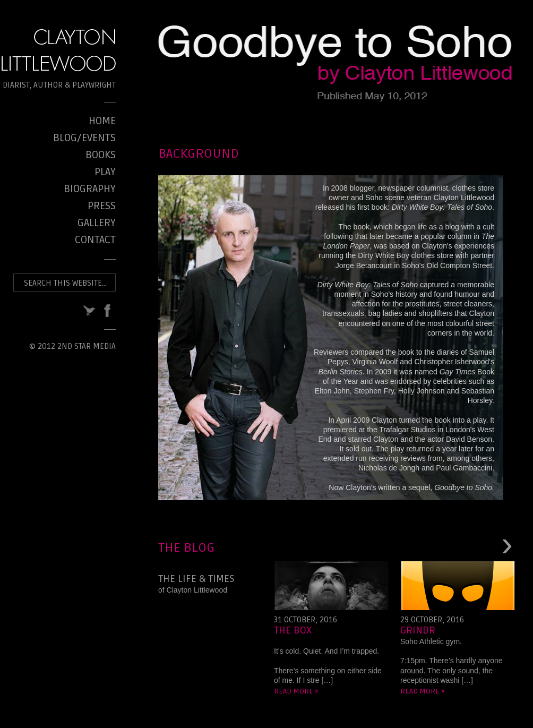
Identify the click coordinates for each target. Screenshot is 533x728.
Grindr (417, 630)
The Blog (186, 547)
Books (100, 155)
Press (102, 206)
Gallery (97, 223)
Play (105, 172)
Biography (90, 189)
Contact (95, 240)
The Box (293, 630)
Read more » (296, 691)
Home (102, 121)
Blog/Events (84, 138)
